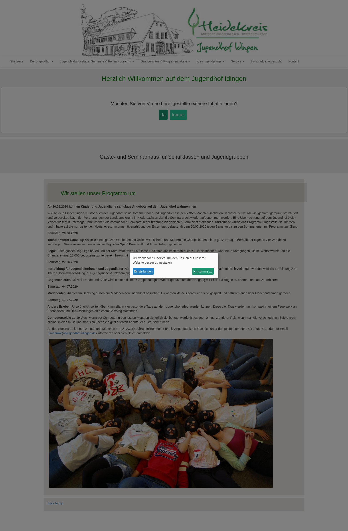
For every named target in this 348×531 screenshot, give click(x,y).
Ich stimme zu (202, 271)
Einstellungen (143, 271)
